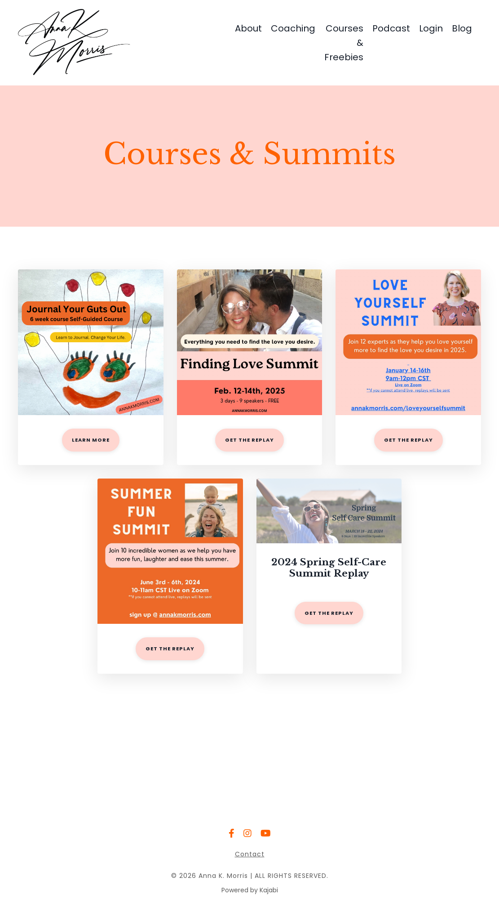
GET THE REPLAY (170, 648)
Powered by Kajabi (249, 890)
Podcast (391, 28)
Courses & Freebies (343, 42)
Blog (462, 28)
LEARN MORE (91, 439)
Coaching (293, 28)
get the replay (249, 439)
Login (431, 28)
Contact (250, 854)
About (248, 28)
